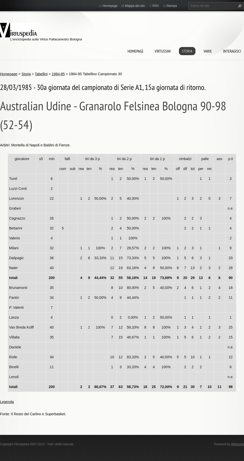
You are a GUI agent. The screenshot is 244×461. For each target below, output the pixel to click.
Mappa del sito (135, 6)
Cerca (239, 6)
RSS (155, 6)
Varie (208, 51)
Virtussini (163, 51)
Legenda (7, 402)
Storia (187, 51)
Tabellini (41, 74)
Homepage (136, 51)
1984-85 (58, 74)
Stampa (171, 6)
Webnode (237, 444)
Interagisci (232, 51)
